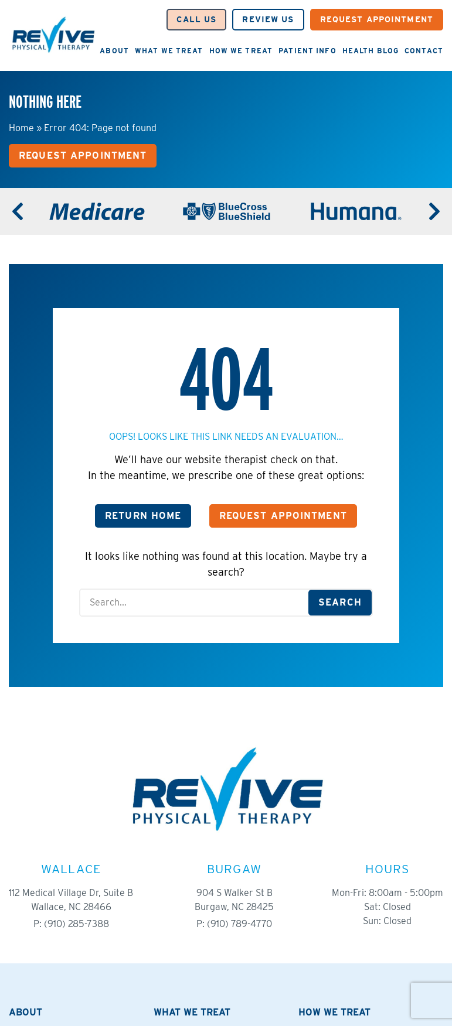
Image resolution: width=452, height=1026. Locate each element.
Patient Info (307, 50)
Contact (424, 50)
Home (21, 128)
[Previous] (17, 211)
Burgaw (234, 868)
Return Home (143, 515)
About (114, 50)
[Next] (434, 211)
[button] (196, 19)
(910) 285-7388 (76, 923)
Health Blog (370, 50)
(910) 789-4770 (239, 923)
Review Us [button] (268, 19)
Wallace (71, 868)
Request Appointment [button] (376, 19)
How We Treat (241, 50)
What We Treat (169, 50)
